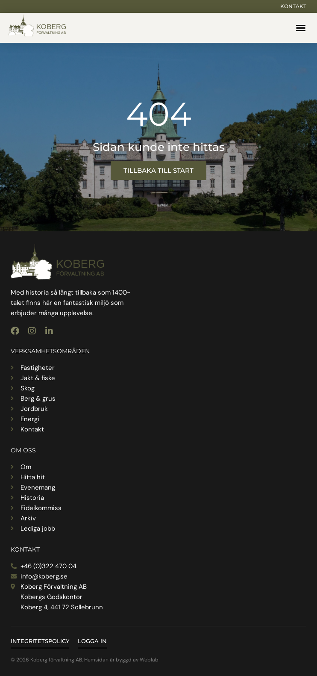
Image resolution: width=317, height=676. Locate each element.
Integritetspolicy (40, 641)
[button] (300, 27)
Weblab (149, 659)
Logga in (92, 641)
